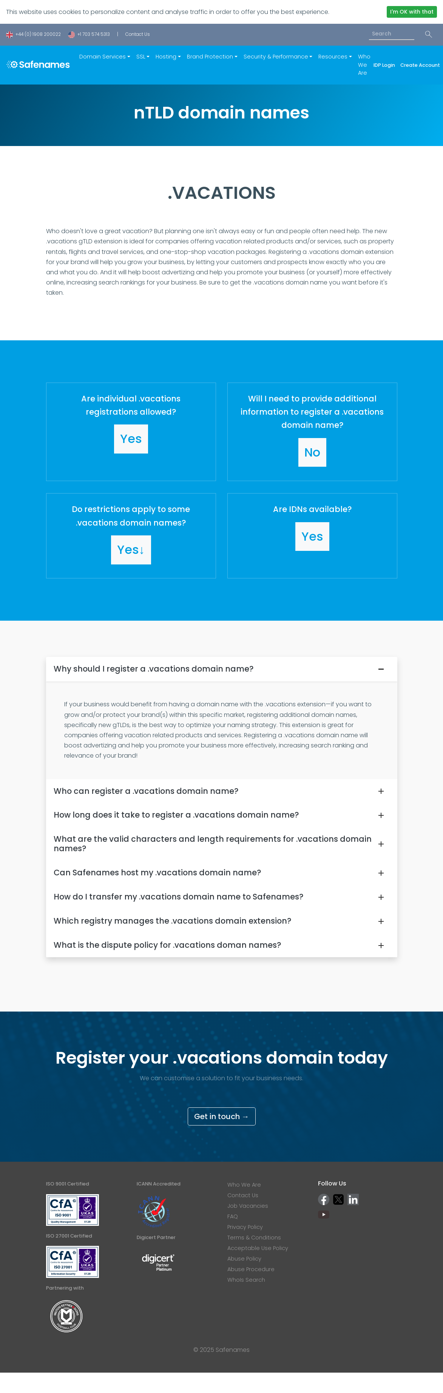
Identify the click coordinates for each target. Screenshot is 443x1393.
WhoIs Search (246, 1280)
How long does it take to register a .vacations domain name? (176, 814)
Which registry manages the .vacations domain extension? (172, 920)
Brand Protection (210, 56)
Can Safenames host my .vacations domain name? (157, 872)
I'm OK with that (412, 11)
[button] (131, 432)
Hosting (166, 56)
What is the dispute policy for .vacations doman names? (167, 944)
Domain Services (102, 56)
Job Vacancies (247, 1206)
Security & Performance (276, 56)
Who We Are (364, 65)
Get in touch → (221, 1116)
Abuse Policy (244, 1258)
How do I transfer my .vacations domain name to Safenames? (178, 896)
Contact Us (137, 34)
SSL (140, 56)
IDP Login (385, 65)
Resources (332, 56)
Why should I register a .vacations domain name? (153, 668)
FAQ (232, 1216)
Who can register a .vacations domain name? (146, 791)
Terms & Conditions (254, 1237)
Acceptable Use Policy (257, 1248)
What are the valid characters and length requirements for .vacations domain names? (213, 843)
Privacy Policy (245, 1227)
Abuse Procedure (251, 1269)
